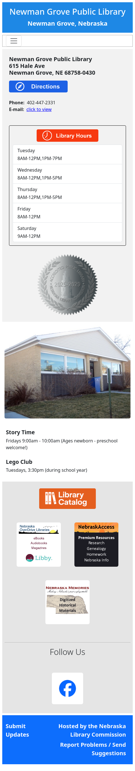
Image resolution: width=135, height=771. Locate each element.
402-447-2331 (41, 102)
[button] (39, 544)
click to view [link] (39, 109)
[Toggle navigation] (14, 40)
